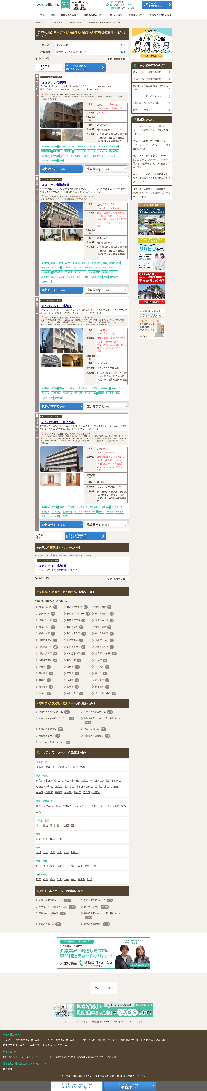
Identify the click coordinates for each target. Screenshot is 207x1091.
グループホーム (95, 728)
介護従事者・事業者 (100, 1021)
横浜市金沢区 (104, 613)
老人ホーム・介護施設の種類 (147, 71)
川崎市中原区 (104, 639)
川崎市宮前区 (104, 646)
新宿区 (58, 791)
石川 (52, 824)
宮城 (61, 766)
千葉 (100, 805)
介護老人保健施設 (51, 728)
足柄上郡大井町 (105, 692)
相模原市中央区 (106, 653)
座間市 (73, 686)
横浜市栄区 (103, 626)
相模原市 (69, 805)
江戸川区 (104, 779)
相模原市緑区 (76, 653)
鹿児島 (81, 878)
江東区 (84, 779)
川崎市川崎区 (48, 639)
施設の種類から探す (94, 14)
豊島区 (77, 791)
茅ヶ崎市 (46, 672)
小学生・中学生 (135, 1021)
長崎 (52, 878)
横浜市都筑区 (104, 632)
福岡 (38, 878)
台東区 (89, 785)
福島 (82, 766)
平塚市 (101, 659)
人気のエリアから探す (155, 1038)
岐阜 (52, 838)
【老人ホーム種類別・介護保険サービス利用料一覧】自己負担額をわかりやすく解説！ (150, 192)
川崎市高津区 (48, 646)
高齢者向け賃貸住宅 (97, 735)
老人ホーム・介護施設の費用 (147, 78)
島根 (59, 865)
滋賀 (66, 851)
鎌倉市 (45, 666)
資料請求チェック (37, 86)
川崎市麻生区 (48, 653)
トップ (67, 1021)
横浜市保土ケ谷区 (78, 613)
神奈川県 (48, 93)
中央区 (39, 791)
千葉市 (108, 805)
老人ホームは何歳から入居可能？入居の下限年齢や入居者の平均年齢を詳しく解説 (150, 177)
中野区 (56, 779)
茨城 (38, 811)
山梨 (66, 824)
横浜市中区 (47, 613)
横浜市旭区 (47, 626)
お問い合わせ (10, 1056)
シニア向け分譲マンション (54, 741)
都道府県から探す (70, 14)
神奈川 (39, 805)
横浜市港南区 (104, 619)
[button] (82, 44)
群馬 (123, 805)
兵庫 (52, 851)
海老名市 (46, 686)
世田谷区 (69, 785)
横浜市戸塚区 (76, 619)
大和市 (73, 679)
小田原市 (102, 666)
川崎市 (58, 805)
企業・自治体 (119, 1021)
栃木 (117, 805)
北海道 (39, 766)
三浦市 (73, 672)
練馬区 (94, 779)
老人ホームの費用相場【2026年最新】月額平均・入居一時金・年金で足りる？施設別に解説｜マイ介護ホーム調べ (150, 160)
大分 (66, 878)
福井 (59, 824)
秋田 (68, 766)
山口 (66, 865)
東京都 (39, 779)
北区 (48, 779)
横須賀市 (74, 659)
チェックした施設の (85, 67)
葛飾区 (79, 785)
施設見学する (98, 168)
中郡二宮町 (75, 692)
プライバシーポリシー (33, 1056)
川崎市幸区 (56, 93)
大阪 (38, 851)
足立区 (86, 791)
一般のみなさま (81, 1021)
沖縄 (89, 878)
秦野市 (101, 672)
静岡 (45, 838)
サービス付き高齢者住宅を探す (100, 1038)
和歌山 (74, 851)
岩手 (54, 766)
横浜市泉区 (47, 632)
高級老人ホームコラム (55, 1044)
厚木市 (45, 679)
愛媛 (87, 865)
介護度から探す (135, 14)
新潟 (38, 824)
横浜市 (49, 805)
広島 (38, 865)
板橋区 (68, 791)
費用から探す (115, 14)
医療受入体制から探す (159, 14)
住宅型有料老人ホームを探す (64, 1038)
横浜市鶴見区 (48, 606)
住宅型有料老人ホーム (98, 711)
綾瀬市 (45, 692)
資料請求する (53, 168)
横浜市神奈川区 (77, 606)
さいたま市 (89, 805)
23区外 (96, 791)
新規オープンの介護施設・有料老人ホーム (150, 86)
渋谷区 (115, 785)
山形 (75, 766)
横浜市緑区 (75, 626)
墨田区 (75, 779)
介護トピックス (140, 109)
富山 (45, 824)
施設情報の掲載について (90, 1056)
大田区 (65, 779)
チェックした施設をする (128, 1086)
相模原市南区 (48, 659)
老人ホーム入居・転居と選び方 (148, 95)
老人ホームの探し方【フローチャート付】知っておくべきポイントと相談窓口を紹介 (150, 144)
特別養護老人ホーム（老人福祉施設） (102, 719)
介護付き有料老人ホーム (54, 711)
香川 (80, 865)
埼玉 (78, 805)
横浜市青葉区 (76, 632)
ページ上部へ (105, 987)
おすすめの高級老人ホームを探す (21, 1044)
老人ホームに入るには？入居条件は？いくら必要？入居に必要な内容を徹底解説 (150, 129)
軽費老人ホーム (49, 735)
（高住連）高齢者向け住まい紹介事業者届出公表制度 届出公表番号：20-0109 (103, 1075)
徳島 (73, 865)
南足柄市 (102, 686)
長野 (73, 824)
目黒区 (49, 791)
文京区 (58, 785)
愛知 (38, 838)
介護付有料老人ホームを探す (29, 1038)
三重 (59, 838)
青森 (47, 766)
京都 (45, 851)
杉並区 (39, 785)
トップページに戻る (47, 14)
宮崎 (73, 878)
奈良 (59, 851)
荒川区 (49, 785)
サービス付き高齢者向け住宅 (50, 76)
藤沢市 (73, 666)
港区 (106, 785)
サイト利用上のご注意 (61, 1056)
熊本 (59, 878)
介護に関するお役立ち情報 (146, 102)
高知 (94, 865)
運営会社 (111, 1056)
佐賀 (45, 878)
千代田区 (116, 779)
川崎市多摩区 (76, 646)
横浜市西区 (103, 606)
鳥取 (52, 865)
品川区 (98, 785)
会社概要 (8, 1067)
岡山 (45, 865)
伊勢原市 (102, 679)
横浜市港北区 (48, 619)
